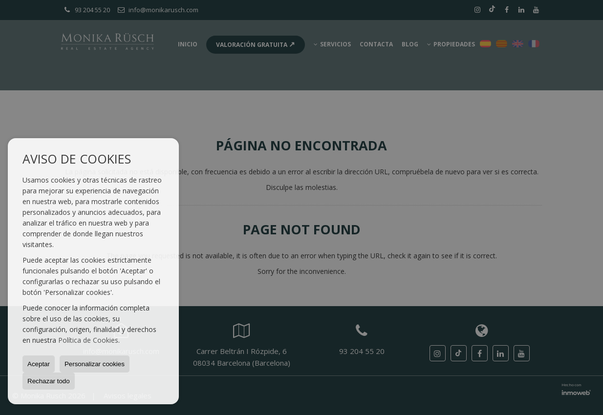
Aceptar (38, 364)
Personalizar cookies (95, 364)
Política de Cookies (88, 340)
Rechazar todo (48, 381)
